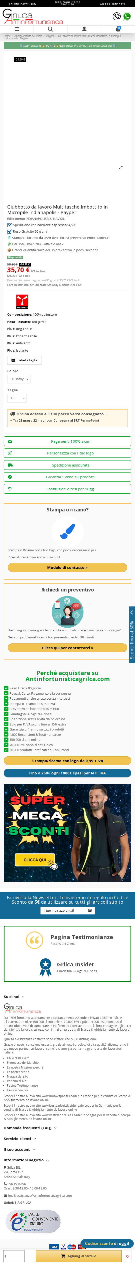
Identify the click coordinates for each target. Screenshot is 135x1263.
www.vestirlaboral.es (56, 1115)
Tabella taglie (25, 360)
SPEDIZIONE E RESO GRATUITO (67, 3)
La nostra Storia (18, 1072)
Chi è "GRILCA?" (18, 1058)
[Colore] (18, 379)
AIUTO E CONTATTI (112, 4)
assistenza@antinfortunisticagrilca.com (44, 1195)
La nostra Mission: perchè (25, 1067)
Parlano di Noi (17, 1081)
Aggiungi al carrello (78, 1256)
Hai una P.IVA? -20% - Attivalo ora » (38, 244)
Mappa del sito (17, 1076)
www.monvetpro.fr (55, 1096)
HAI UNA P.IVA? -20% (22, 4)
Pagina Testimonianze (22, 1085)
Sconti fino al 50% (132, 634)
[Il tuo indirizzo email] (62, 910)
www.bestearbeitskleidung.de (63, 1105)
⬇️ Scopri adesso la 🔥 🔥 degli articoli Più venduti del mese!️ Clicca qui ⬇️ (68, 45)
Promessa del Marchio (23, 1062)
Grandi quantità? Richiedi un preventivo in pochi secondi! (55, 250)
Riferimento (16, 218)
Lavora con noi (17, 1090)
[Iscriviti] (90, 910)
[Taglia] (17, 398)
